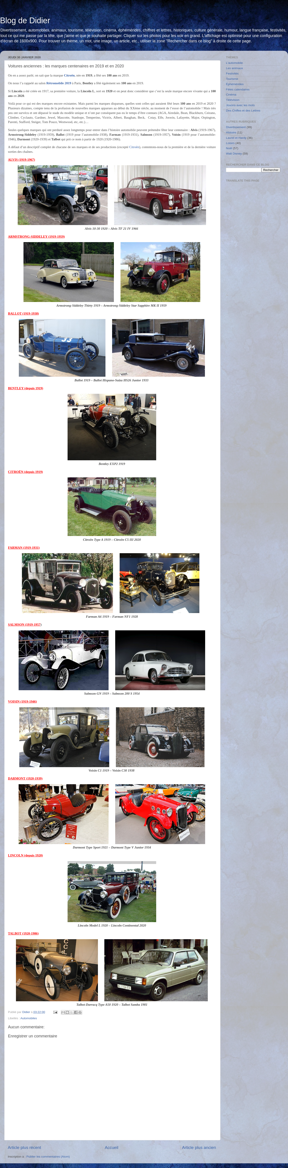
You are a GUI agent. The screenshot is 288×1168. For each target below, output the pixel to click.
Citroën (134, 147)
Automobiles (28, 1018)
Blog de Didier (25, 20)
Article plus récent (24, 1147)
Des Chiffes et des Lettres (243, 110)
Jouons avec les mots (240, 105)
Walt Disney (234, 153)
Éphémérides (235, 84)
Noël (229, 148)
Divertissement (236, 127)
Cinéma (231, 94)
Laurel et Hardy (236, 137)
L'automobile (234, 63)
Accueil (111, 1147)
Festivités (232, 73)
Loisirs (230, 143)
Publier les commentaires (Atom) (48, 1156)
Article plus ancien (199, 1147)
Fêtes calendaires (238, 89)
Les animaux (234, 68)
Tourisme (232, 78)
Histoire (231, 132)
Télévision (232, 100)
